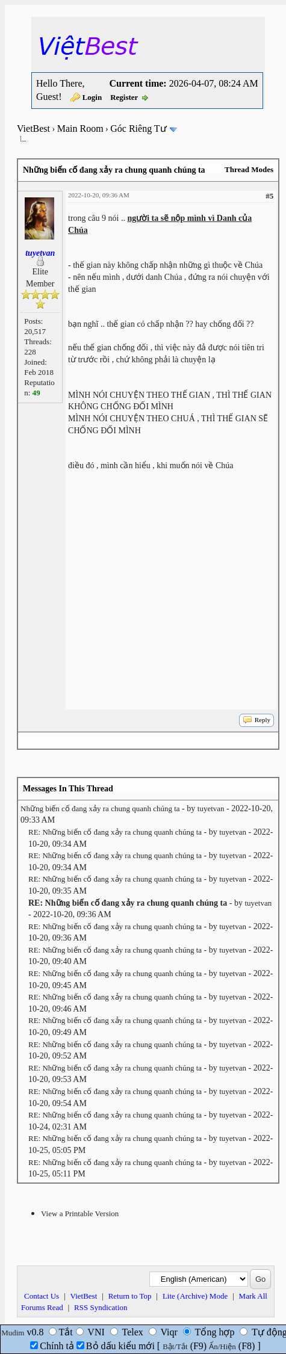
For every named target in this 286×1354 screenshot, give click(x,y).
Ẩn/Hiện (222, 1346)
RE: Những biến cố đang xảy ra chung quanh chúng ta (115, 831)
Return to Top (130, 1295)
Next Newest (93, 740)
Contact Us (41, 1295)
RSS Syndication (101, 1307)
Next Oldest (46, 740)
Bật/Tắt (175, 1346)
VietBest (33, 128)
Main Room (80, 128)
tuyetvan (211, 808)
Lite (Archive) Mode (195, 1295)
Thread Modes (249, 169)
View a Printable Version (80, 1213)
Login (92, 97)
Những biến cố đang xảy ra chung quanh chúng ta (100, 808)
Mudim (12, 1332)
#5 (269, 195)
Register (124, 97)
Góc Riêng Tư (138, 128)
